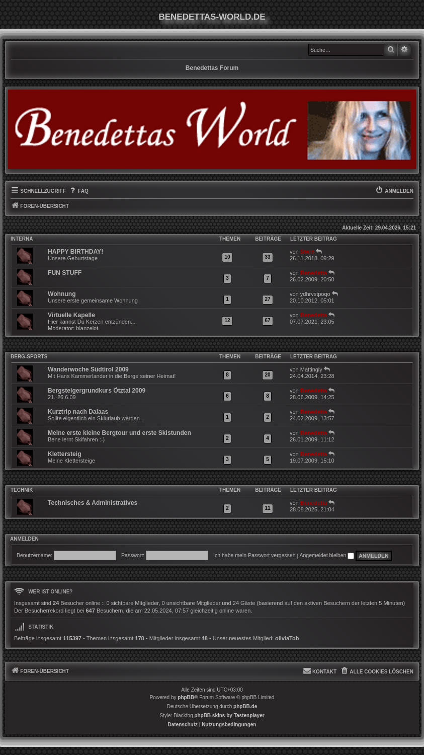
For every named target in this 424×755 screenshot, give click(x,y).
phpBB (186, 697)
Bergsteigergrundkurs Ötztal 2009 (96, 390)
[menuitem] (78, 191)
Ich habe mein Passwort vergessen (254, 555)
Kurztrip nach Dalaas (78, 411)
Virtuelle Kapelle (71, 315)
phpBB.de (245, 706)
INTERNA (22, 239)
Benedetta (313, 273)
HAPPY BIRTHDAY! (75, 251)
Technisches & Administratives (92, 502)
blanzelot (87, 328)
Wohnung (62, 293)
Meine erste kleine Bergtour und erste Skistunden (119, 432)
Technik (22, 490)
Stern (307, 252)
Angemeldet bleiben (327, 555)
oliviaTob (287, 638)
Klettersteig (64, 454)
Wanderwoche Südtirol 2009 (88, 369)
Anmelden (24, 539)
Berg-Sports (29, 356)
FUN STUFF (64, 272)
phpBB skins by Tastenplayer (229, 715)
